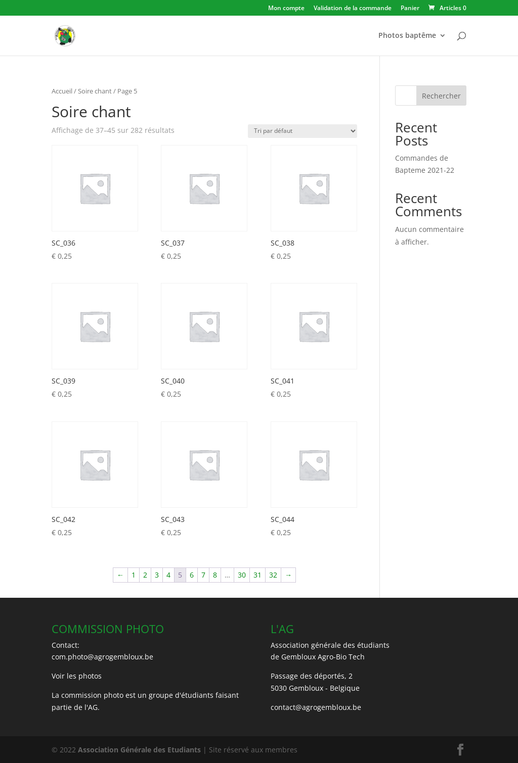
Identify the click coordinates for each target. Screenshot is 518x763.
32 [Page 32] (273, 575)
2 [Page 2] (145, 575)
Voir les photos (77, 676)
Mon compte (286, 8)
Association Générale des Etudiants (138, 749)
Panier (410, 8)
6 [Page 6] (192, 575)
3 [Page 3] (157, 575)
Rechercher (441, 96)
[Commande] (302, 131)
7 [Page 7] (203, 575)
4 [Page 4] (168, 575)
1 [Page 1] (134, 575)
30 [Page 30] (242, 575)
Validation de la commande (353, 8)
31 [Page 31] (257, 575)
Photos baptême (407, 36)
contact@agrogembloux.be (316, 707)
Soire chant (95, 91)
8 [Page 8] (215, 575)
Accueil (62, 91)
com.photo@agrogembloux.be (102, 656)
